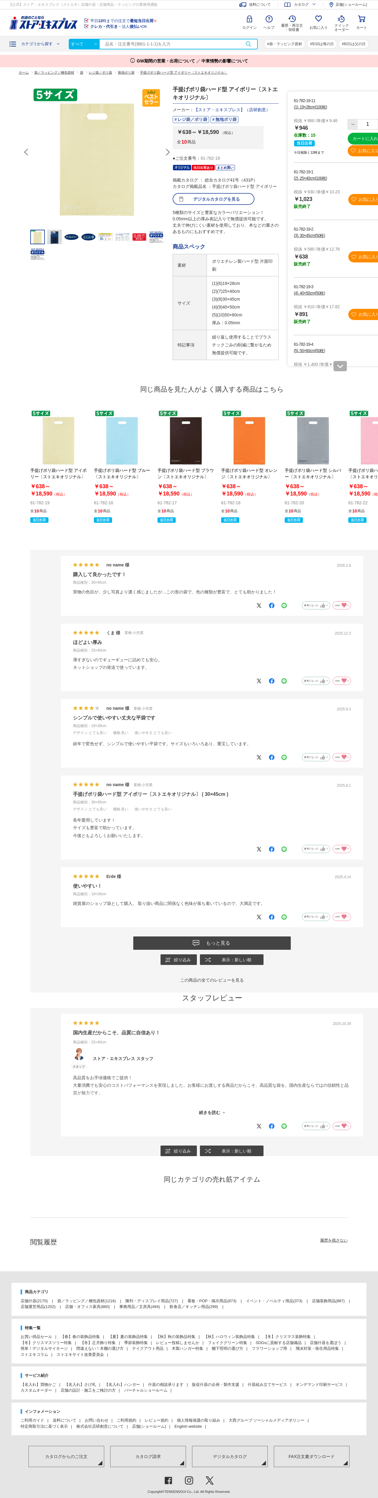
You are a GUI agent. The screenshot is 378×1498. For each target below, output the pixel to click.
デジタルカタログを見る (216, 199)
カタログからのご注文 (66, 1457)
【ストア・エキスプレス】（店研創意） (232, 109)
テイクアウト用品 (148, 1349)
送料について (64, 1421)
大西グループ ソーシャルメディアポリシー (267, 1421)
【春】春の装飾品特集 (80, 1337)
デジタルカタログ (230, 1457)
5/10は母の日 (322, 44)
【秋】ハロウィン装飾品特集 (229, 1337)
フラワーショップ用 (269, 1349)
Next (167, 152)
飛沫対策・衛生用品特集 (317, 1349)
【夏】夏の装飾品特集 (128, 1337)
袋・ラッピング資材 (285, 44)
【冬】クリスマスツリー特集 (46, 1343)
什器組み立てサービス (267, 1385)
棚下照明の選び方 (227, 1349)
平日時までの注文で (123, 20)
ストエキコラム (34, 1355)
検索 (248, 44)
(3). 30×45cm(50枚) (309, 235)
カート (361, 27)
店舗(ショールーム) (149, 1427)
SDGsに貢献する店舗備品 (279, 1343)
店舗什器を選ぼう (325, 1343)
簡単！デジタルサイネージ (44, 1349)
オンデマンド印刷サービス (319, 1385)
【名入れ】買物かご (38, 1385)
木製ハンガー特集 (187, 1349)
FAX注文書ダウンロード (312, 1457)
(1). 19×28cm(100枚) (310, 107)
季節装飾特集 (136, 1343)
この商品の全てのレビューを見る (212, 980)
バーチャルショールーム (145, 1391)
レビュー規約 (156, 1421)
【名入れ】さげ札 (80, 1385)
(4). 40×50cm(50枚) (309, 293)
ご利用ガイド (32, 1421)
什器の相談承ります (166, 1385)
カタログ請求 (148, 1457)
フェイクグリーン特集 (227, 1343)
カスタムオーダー (36, 1391)
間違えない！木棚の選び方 (100, 1349)
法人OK (118, 26)
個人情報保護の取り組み (198, 1421)
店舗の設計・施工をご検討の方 (88, 1391)
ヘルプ (269, 27)
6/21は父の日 (355, 44)
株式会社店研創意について (100, 1427)
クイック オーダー (342, 23)
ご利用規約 (126, 1421)
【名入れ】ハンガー (122, 1385)
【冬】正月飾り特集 (98, 1343)
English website (188, 1427)
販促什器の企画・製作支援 (215, 1385)
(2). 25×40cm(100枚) (310, 178)
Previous (27, 152)
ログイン (249, 27)
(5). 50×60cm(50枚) (309, 350)
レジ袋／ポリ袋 (192, 119)
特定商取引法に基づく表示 (44, 1427)
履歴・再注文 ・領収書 (292, 27)
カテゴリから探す (37, 44)
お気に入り (319, 27)
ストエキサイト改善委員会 (80, 1355)
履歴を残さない (334, 1241)
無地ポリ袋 (226, 119)
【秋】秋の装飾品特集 (175, 1337)
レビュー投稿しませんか (177, 1343)
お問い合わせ (96, 1421)
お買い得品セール (36, 1337)
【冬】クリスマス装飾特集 (287, 1337)
